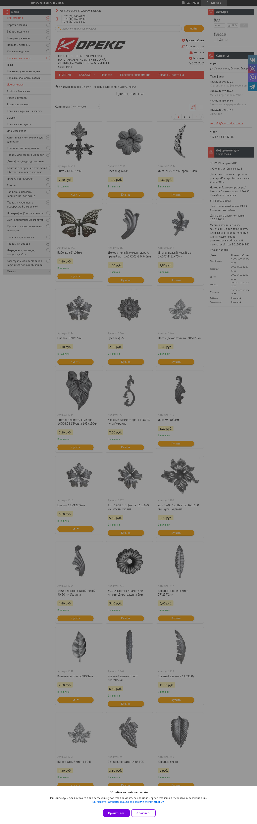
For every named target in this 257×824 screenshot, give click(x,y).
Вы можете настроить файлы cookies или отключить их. (127, 804)
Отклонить (146, 813)
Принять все (116, 813)
